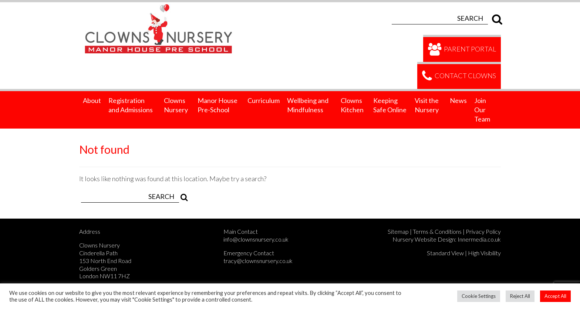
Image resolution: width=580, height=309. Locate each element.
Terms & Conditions (437, 231)
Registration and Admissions (130, 105)
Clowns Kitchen (352, 105)
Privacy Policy (483, 231)
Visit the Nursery (427, 105)
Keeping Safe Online (390, 105)
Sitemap (398, 231)
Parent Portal (462, 49)
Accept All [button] (555, 296)
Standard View (445, 252)
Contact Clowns (459, 76)
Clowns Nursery (176, 105)
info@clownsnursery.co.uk (256, 239)
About (92, 100)
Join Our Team (482, 109)
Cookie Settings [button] (479, 296)
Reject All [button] (520, 296)
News (458, 100)
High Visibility (484, 252)
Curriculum (263, 100)
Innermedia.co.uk (479, 239)
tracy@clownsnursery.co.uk (258, 260)
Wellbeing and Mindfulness (307, 105)
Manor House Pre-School (217, 105)
